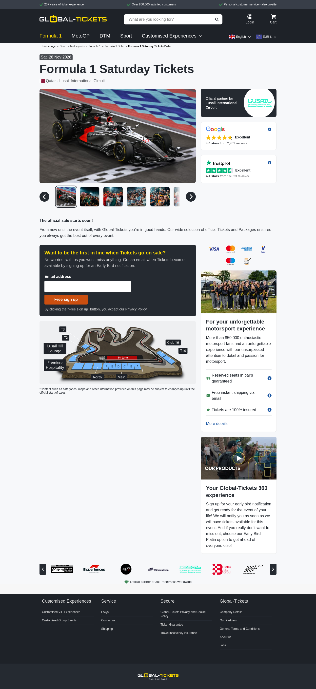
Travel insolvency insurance (178, 633)
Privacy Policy (136, 309)
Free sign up (66, 299)
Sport (63, 46)
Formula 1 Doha (114, 46)
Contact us (108, 620)
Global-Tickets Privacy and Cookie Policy (183, 614)
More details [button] (217, 423)
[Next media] (191, 197)
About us (225, 637)
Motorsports (77, 46)
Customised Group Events (59, 620)
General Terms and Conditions (240, 629)
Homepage (49, 46)
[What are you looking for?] (173, 19)
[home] (73, 19)
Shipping (107, 629)
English (241, 36)
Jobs (223, 645)
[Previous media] (44, 197)
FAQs (105, 612)
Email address (57, 276)
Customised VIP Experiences (61, 612)
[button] (238, 103)
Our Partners (228, 620)
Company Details (231, 612)
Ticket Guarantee (171, 624)
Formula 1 (95, 46)
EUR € (267, 36)
